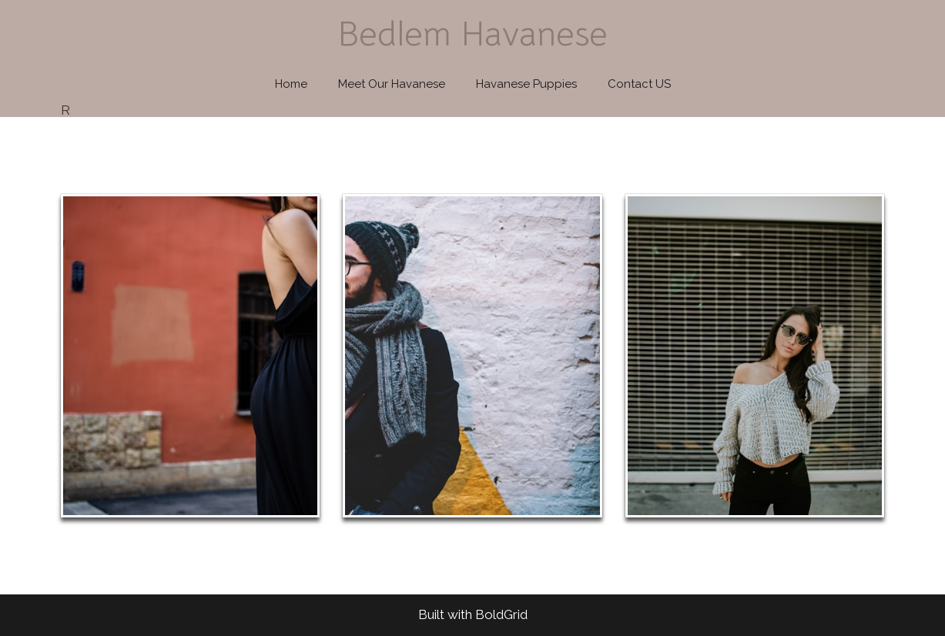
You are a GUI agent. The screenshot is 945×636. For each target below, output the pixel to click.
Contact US (639, 84)
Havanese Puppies (526, 84)
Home (291, 84)
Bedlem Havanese (473, 33)
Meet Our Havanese (391, 84)
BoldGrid (501, 614)
